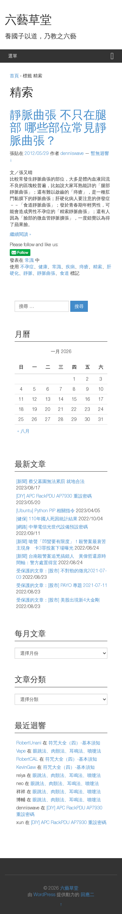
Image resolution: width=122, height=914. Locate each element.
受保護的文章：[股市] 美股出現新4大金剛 (58, 600)
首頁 (14, 75)
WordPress (44, 894)
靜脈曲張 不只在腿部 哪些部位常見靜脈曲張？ (58, 127)
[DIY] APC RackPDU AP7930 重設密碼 (54, 496)
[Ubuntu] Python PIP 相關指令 (45, 510)
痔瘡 (83, 266)
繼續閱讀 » (20, 234)
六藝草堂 (28, 19)
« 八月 (23, 431)
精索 (97, 266)
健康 (42, 266)
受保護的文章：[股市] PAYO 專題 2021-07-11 (61, 585)
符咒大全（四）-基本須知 (74, 742)
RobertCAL (27, 759)
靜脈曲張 (46, 273)
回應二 (87, 894)
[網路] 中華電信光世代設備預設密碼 (52, 526)
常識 (29, 260)
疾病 (70, 266)
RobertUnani (28, 742)
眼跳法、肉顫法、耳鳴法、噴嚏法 (67, 751)
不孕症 (27, 266)
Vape (21, 751)
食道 (64, 273)
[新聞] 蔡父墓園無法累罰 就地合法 (50, 481)
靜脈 (28, 273)
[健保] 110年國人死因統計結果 (46, 518)
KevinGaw (26, 767)
